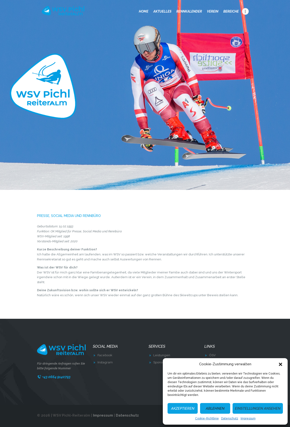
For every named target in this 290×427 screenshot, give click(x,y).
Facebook (105, 355)
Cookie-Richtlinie (207, 418)
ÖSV (212, 355)
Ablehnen (215, 408)
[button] (280, 364)
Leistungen (161, 355)
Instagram (105, 362)
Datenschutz (229, 418)
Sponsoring (161, 362)
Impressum (248, 418)
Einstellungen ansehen (258, 408)
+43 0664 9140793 (56, 377)
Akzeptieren (182, 408)
